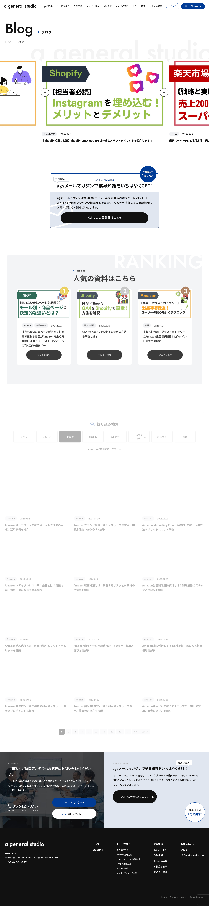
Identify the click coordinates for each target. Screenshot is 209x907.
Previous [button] (45, 92)
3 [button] (104, 150)
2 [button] (99, 150)
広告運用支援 (122, 869)
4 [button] (109, 150)
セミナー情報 (161, 873)
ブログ (173, 6)
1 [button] (94, 150)
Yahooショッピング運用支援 (128, 860)
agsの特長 (98, 851)
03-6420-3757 (15, 863)
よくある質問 (161, 862)
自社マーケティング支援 (127, 874)
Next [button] (164, 92)
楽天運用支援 (122, 851)
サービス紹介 (124, 845)
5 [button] (114, 150)
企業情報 (158, 856)
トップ (95, 845)
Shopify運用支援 (123, 865)
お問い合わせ (188, 845)
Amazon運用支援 (124, 855)
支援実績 (158, 845)
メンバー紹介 (161, 851)
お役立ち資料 (161, 867)
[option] (104, 101)
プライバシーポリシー (192, 856)
